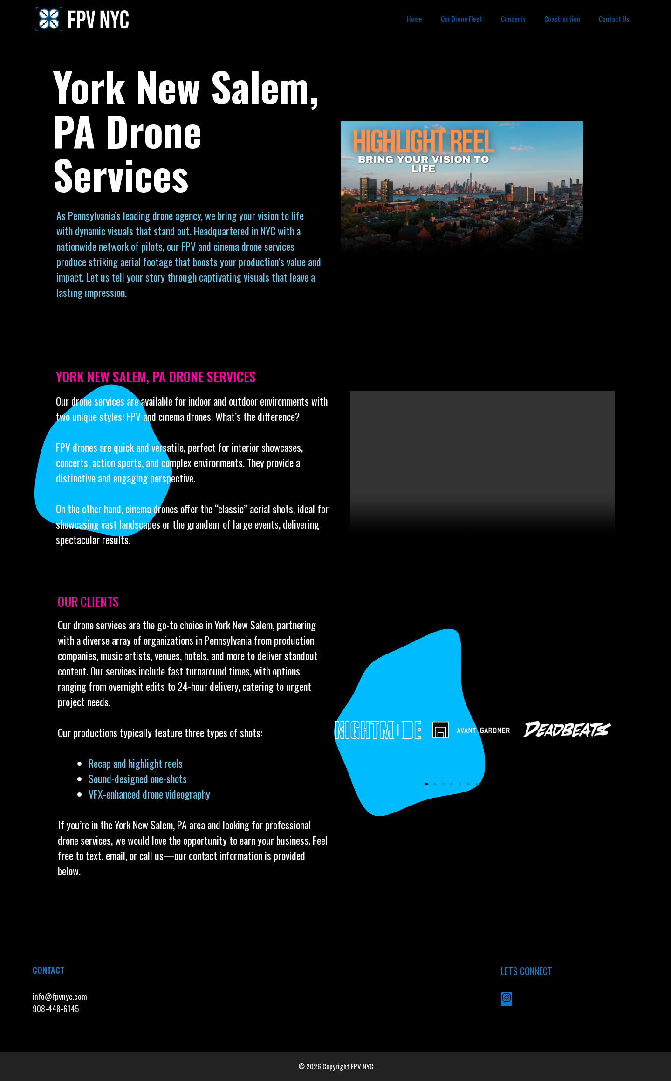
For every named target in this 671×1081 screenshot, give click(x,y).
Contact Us (614, 19)
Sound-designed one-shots (138, 778)
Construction (562, 19)
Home (414, 19)
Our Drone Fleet (461, 19)
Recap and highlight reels (136, 763)
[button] (342, 729)
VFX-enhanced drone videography (150, 793)
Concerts (513, 19)
